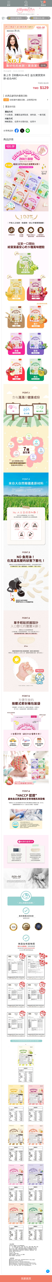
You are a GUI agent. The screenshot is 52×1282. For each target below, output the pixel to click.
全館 (6, 100)
